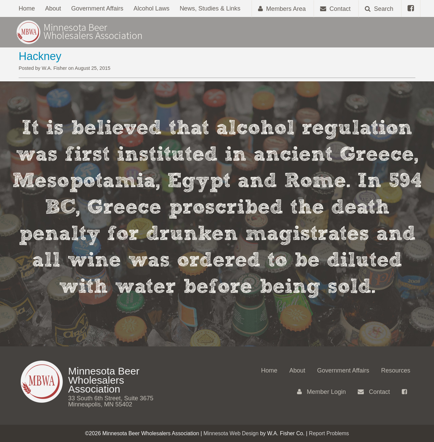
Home (27, 8)
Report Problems (329, 433)
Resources (395, 370)
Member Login (321, 391)
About (53, 8)
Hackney (40, 56)
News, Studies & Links (210, 8)
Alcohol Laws (152, 8)
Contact (374, 391)
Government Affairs (97, 8)
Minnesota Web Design (231, 433)
